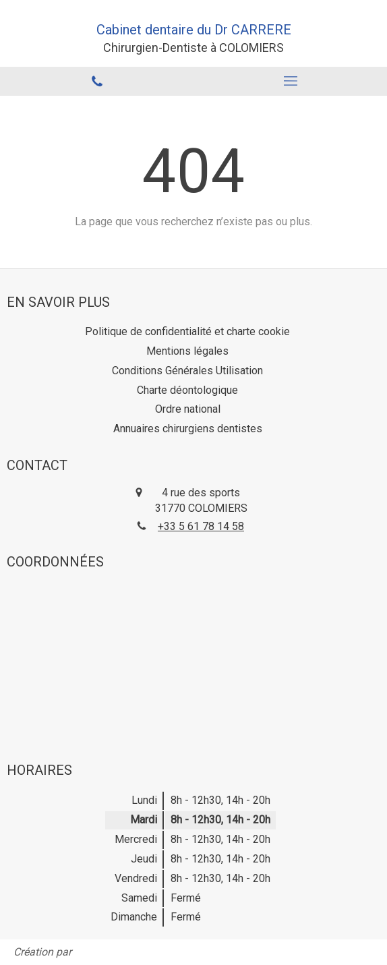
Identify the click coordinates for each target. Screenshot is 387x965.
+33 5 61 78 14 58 (201, 526)
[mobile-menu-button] (290, 80)
